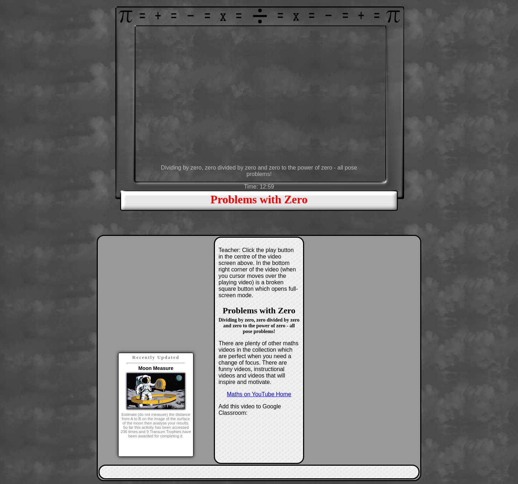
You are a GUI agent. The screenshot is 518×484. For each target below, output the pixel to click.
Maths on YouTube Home (259, 394)
